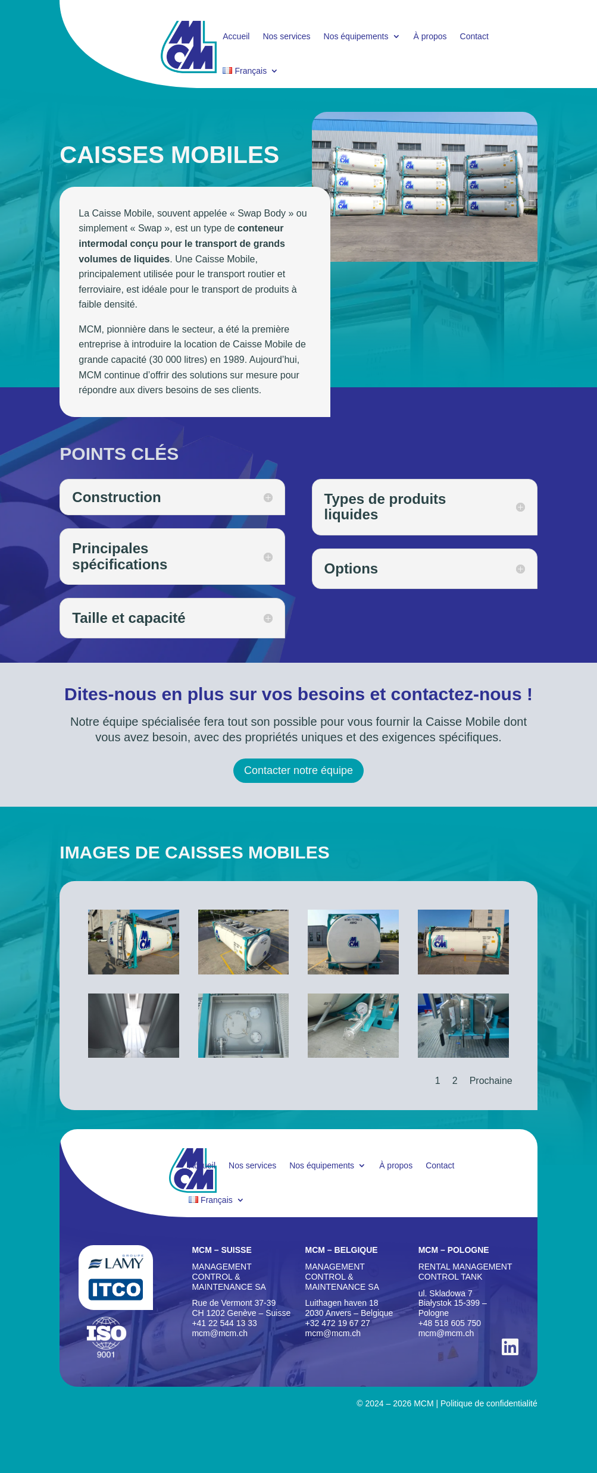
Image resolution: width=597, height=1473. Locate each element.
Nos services (286, 36)
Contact (474, 36)
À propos (430, 36)
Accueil (236, 36)
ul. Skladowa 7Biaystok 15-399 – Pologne (452, 1303)
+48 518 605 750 (450, 1323)
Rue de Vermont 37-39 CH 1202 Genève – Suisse (241, 1308)
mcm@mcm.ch (220, 1333)
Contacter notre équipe (298, 770)
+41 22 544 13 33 (224, 1323)
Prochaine (491, 1081)
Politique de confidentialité (488, 1403)
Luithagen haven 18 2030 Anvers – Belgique (349, 1308)
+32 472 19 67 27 (337, 1323)
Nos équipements (356, 36)
